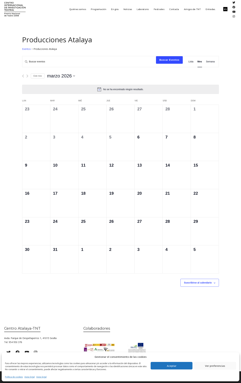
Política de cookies (14, 376)
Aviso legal (29, 376)
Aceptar (171, 365)
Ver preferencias (215, 365)
